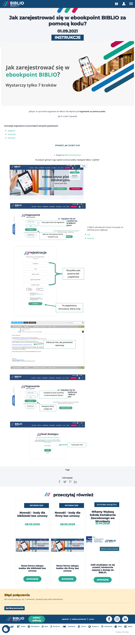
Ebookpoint (33, 626)
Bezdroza (55, 626)
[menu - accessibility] (116, 4)
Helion (21, 626)
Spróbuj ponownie (14, 608)
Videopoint (106, 626)
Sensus (82, 626)
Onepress (93, 626)
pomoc (91, 619)
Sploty (128, 626)
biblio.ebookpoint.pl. (72, 155)
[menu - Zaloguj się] (124, 4)
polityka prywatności (79, 619)
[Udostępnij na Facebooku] (59, 481)
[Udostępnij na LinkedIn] (75, 481)
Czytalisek (68, 626)
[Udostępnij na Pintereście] (70, 481)
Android (90, 238)
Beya (45, 626)
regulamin (65, 619)
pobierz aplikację (36, 619)
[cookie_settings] (6, 629)
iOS (88, 234)
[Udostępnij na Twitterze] (64, 481)
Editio (118, 626)
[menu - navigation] (131, 4)
